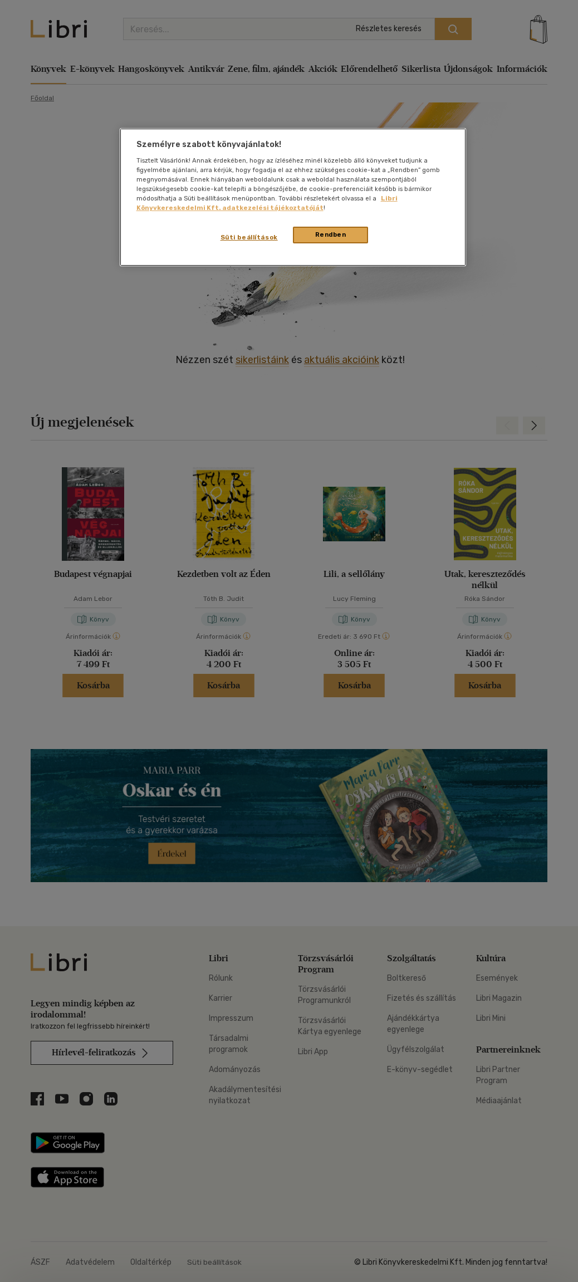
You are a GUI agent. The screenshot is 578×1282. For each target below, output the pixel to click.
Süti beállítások (249, 237)
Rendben (330, 234)
